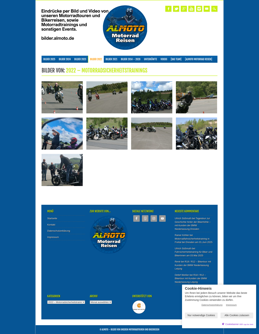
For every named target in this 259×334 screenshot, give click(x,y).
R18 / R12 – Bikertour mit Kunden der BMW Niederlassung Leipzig (193, 265)
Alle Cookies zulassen (237, 315)
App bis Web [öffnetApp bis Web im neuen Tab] (248, 324)
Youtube (191, 9)
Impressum (53, 237)
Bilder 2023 (80, 59)
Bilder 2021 (111, 59)
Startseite (52, 218)
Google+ (184, 9)
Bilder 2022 (96, 59)
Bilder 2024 (65, 59)
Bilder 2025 (49, 59)
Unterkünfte (150, 59)
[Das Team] (176, 59)
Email (207, 9)
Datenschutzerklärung (58, 230)
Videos (164, 59)
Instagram (199, 9)
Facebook (168, 9)
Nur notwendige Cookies (201, 315)
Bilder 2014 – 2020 (130, 59)
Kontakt (51, 224)
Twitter (176, 9)
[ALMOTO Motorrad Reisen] (198, 59)
